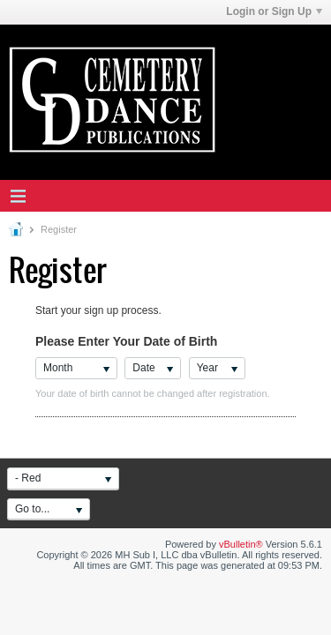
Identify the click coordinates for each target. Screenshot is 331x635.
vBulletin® (241, 544)
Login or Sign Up (274, 11)
